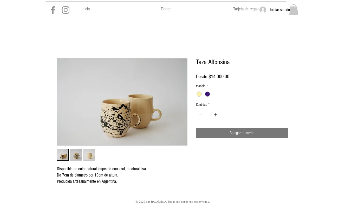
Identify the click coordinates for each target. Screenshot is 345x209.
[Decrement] (200, 114)
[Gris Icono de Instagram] (66, 10)
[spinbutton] (208, 114)
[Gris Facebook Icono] (53, 10)
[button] (293, 9)
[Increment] (216, 114)
